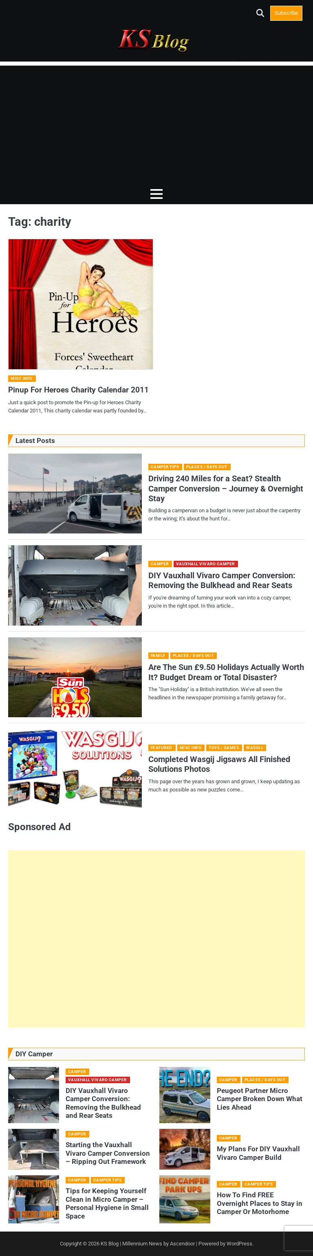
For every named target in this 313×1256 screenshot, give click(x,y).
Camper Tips (165, 467)
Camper (160, 564)
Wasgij (254, 747)
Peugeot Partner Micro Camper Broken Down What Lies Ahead (259, 1098)
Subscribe (286, 13)
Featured (161, 747)
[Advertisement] (156, 123)
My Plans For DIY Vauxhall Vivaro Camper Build (258, 1153)
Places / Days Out (206, 467)
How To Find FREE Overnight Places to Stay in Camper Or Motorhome (259, 1203)
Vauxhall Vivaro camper (205, 564)
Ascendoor (182, 1244)
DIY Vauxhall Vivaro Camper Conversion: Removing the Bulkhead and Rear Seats (221, 580)
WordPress (239, 1244)
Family (158, 655)
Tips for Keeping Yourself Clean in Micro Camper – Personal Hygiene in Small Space (107, 1203)
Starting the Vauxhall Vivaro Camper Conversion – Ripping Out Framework (108, 1153)
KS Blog (110, 1244)
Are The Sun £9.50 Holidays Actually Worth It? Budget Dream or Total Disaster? (226, 672)
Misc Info (22, 378)
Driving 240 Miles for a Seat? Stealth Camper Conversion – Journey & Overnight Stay (225, 488)
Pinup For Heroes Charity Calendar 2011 (78, 389)
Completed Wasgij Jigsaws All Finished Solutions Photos (219, 764)
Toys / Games (224, 747)
